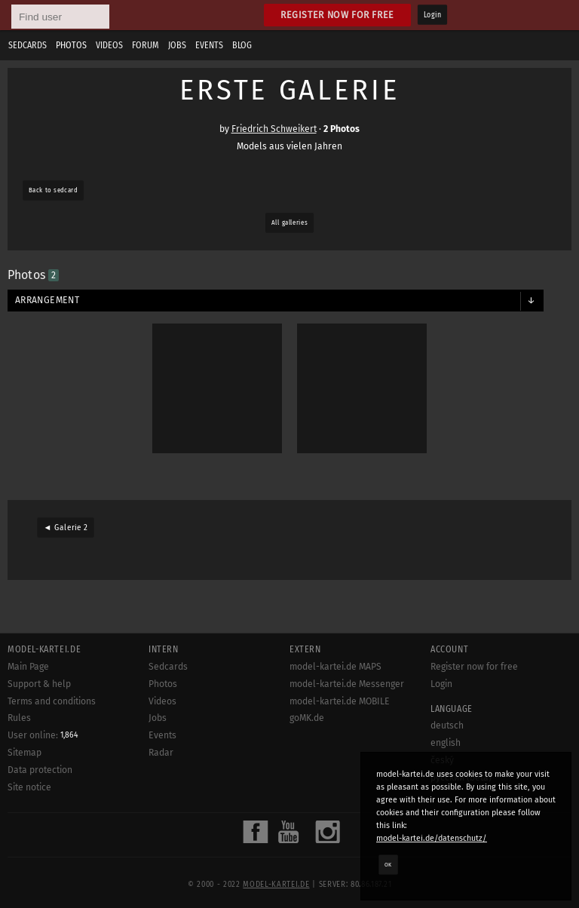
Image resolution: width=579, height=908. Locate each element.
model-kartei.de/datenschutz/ (431, 838)
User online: (43, 735)
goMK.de (307, 718)
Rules (19, 718)
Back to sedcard (53, 190)
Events (209, 45)
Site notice (29, 787)
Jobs (177, 45)
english (445, 743)
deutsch (447, 725)
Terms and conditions (52, 701)
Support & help (39, 684)
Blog (242, 45)
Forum (145, 45)
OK (388, 864)
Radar (161, 752)
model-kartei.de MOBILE (340, 701)
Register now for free (337, 14)
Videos (109, 45)
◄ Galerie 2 (65, 528)
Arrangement (47, 300)
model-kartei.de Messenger (347, 684)
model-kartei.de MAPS (335, 666)
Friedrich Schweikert (274, 129)
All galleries (289, 222)
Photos (71, 45)
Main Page (28, 666)
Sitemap (24, 752)
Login (432, 15)
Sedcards (27, 45)
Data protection (40, 770)
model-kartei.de (276, 884)
